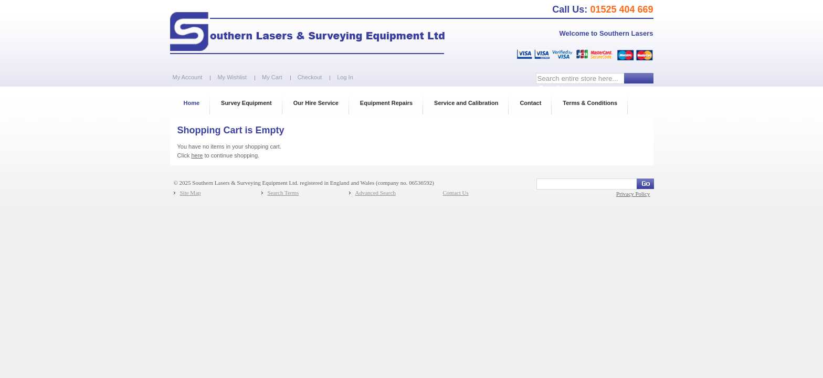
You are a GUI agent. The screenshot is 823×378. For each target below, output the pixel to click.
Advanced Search (375, 193)
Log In (345, 77)
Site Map (190, 193)
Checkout (310, 77)
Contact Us (456, 193)
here (197, 155)
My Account (188, 77)
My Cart (272, 77)
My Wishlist (232, 77)
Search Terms (283, 193)
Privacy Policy (633, 194)
